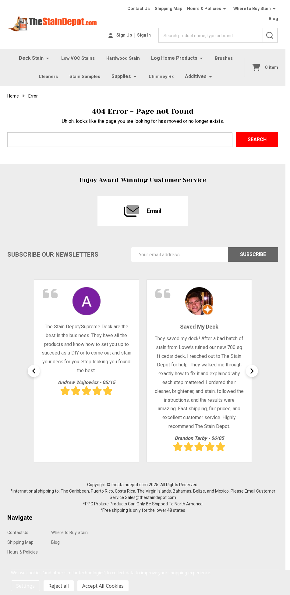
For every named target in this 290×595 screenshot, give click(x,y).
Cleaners (47, 76)
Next (252, 371)
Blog (273, 18)
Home (13, 96)
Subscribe (253, 254)
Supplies (122, 76)
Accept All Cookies (103, 586)
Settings (25, 586)
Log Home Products (176, 58)
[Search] (270, 35)
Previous (34, 371)
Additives (197, 76)
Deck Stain (28, 58)
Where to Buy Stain (252, 8)
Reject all (58, 586)
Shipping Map (168, 8)
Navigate (19, 517)
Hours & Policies (204, 8)
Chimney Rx (162, 76)
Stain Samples (85, 76)
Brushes (226, 58)
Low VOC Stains (76, 58)
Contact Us (138, 8)
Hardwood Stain (123, 58)
